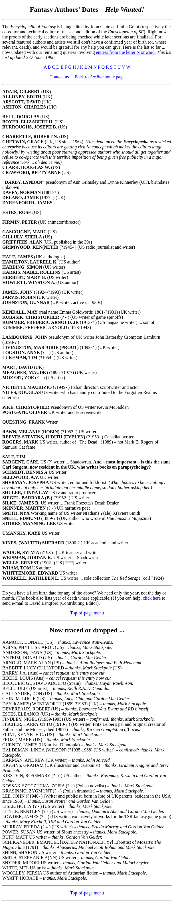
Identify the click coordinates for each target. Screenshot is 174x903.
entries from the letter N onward (125, 52)
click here (152, 598)
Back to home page (99, 76)
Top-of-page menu (87, 612)
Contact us (59, 76)
